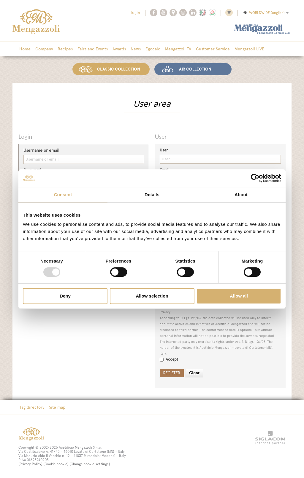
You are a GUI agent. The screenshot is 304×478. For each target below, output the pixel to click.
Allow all (239, 295)
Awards (119, 49)
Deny (65, 295)
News (136, 49)
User (164, 150)
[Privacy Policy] (30, 464)
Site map (57, 407)
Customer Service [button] (213, 49)
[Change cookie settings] (89, 464)
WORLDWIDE (266, 13)
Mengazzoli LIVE (249, 49)
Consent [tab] (63, 194)
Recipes (65, 49)
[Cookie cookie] (56, 464)
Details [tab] (152, 194)
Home (25, 49)
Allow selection (152, 295)
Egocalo (152, 49)
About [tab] (241, 194)
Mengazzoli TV (178, 49)
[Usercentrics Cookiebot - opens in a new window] (255, 178)
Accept (169, 359)
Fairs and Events (92, 49)
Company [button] (44, 49)
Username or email (41, 150)
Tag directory (31, 407)
